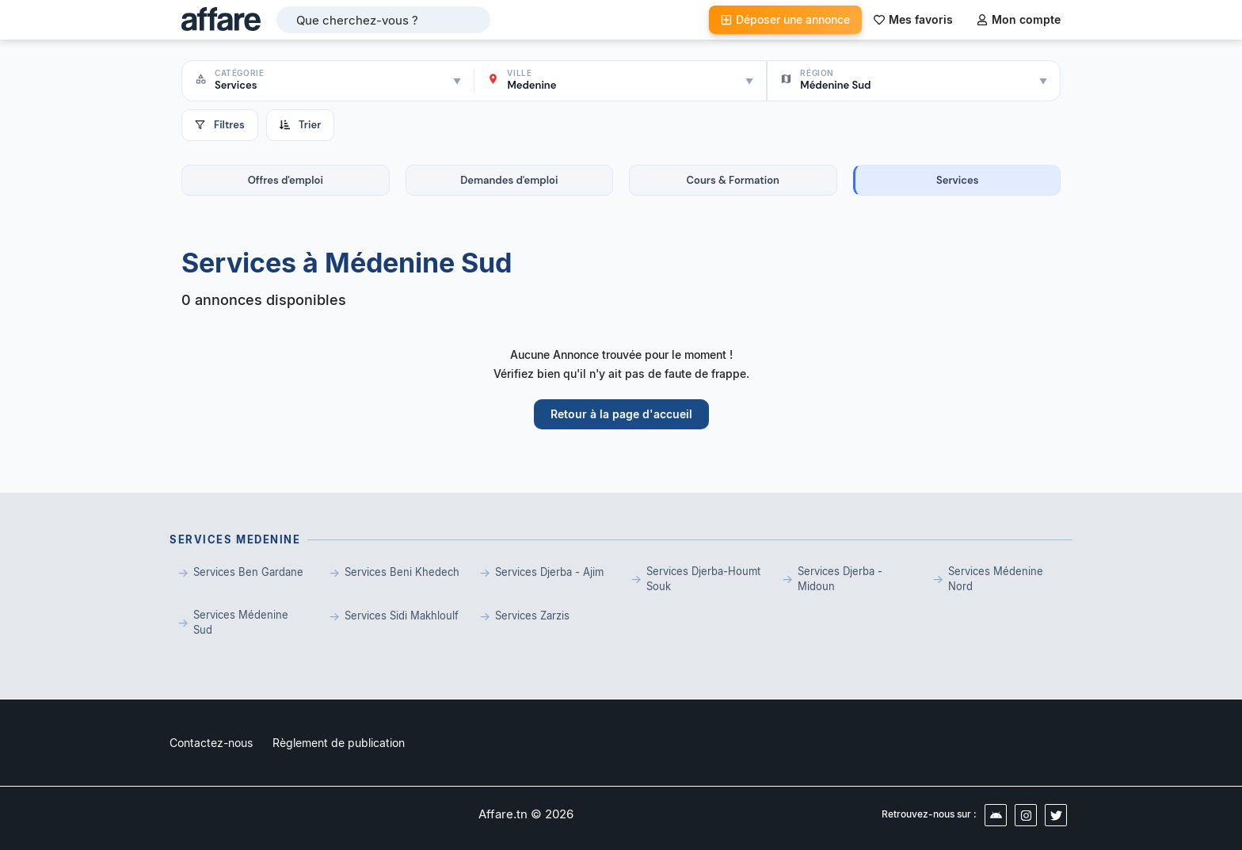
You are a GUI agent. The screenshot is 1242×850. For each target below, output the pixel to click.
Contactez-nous (211, 742)
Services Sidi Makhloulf (402, 615)
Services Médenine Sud (240, 622)
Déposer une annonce (785, 19)
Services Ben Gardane (248, 572)
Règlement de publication (338, 742)
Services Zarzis (532, 615)
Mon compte (1019, 19)
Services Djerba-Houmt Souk (703, 579)
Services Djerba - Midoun (840, 579)
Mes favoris (913, 19)
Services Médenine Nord (995, 579)
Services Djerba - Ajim (549, 572)
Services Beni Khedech (402, 572)
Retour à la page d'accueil (621, 414)
